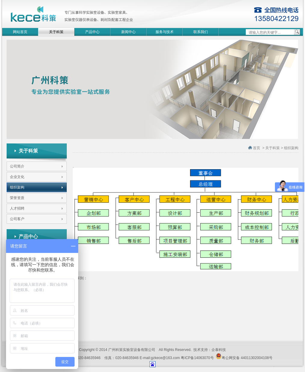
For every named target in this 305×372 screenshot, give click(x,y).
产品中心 (92, 32)
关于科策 (56, 32)
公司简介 (17, 166)
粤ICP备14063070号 (197, 358)
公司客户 (17, 219)
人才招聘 (17, 208)
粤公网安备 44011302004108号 (244, 356)
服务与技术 (165, 32)
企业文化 (17, 177)
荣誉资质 (17, 198)
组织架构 (17, 187)
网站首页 (20, 32)
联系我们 (200, 32)
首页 (256, 148)
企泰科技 (218, 350)
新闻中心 (128, 32)
